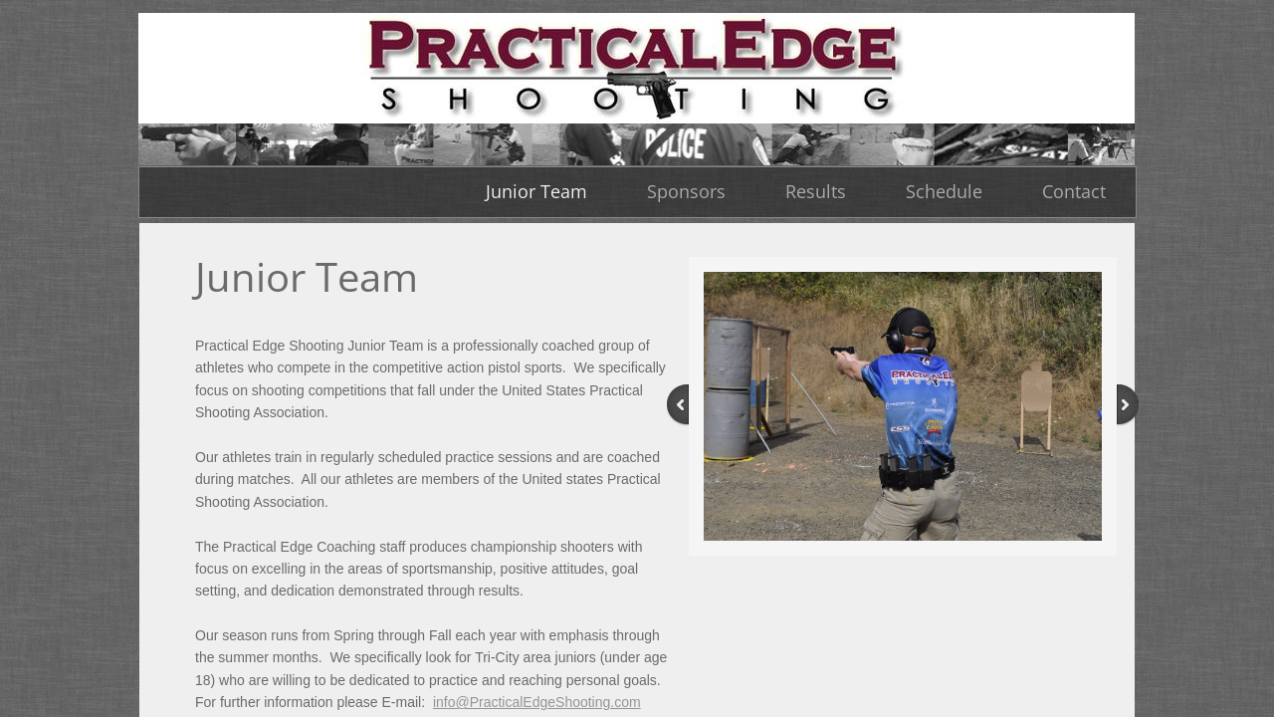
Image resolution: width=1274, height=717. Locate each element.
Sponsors (686, 191)
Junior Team (536, 191)
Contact (1074, 191)
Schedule (944, 191)
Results (815, 191)
